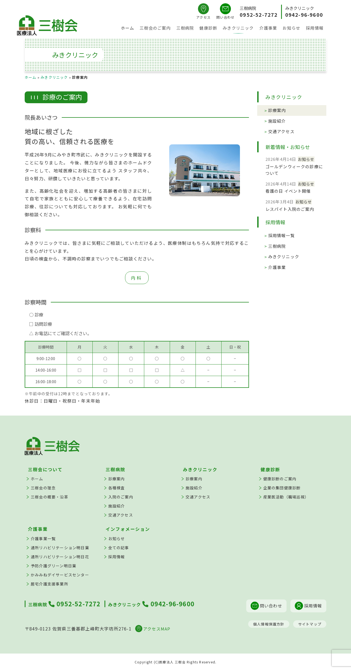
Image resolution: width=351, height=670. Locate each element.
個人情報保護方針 (268, 624)
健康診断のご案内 (280, 478)
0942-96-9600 (304, 14)
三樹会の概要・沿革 (49, 497)
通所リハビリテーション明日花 (60, 556)
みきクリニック (238, 28)
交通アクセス (281, 131)
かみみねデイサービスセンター (60, 575)
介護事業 (268, 28)
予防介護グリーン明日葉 (53, 565)
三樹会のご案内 (155, 28)
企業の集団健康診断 (282, 487)
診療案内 (277, 110)
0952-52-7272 (259, 14)
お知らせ (291, 28)
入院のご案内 (120, 497)
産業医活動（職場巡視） (286, 497)
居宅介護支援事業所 (49, 584)
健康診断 (208, 28)
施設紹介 (277, 121)
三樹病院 (185, 28)
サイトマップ (309, 624)
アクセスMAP (152, 629)
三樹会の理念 (43, 487)
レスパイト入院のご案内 (289, 209)
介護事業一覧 (43, 538)
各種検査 (116, 487)
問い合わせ (266, 606)
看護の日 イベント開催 (288, 191)
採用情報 (315, 28)
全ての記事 (118, 547)
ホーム (127, 28)
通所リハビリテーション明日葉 (60, 547)
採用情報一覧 (281, 235)
